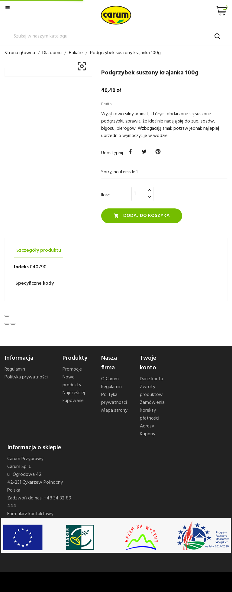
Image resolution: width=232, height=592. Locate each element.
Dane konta (151, 379)
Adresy (147, 426)
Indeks (21, 267)
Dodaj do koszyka (142, 216)
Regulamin (15, 369)
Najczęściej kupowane (74, 397)
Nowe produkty (72, 381)
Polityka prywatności (26, 377)
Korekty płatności (149, 414)
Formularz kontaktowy (30, 514)
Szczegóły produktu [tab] (38, 250)
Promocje (72, 369)
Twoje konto (148, 363)
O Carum (110, 379)
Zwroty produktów (151, 391)
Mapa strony (114, 410)
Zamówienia (152, 403)
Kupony (147, 434)
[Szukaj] (116, 36)
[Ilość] (139, 193)
